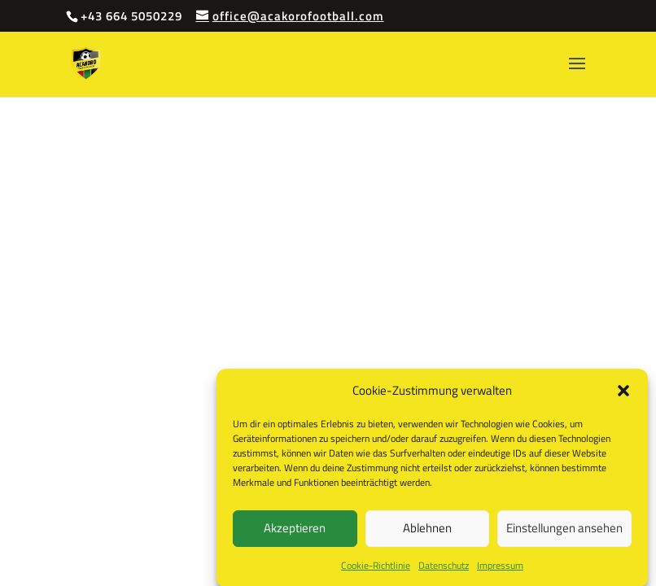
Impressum (500, 568)
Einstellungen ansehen (564, 532)
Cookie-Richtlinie (375, 568)
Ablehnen (427, 532)
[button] (623, 394)
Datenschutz (443, 568)
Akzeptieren (295, 532)
